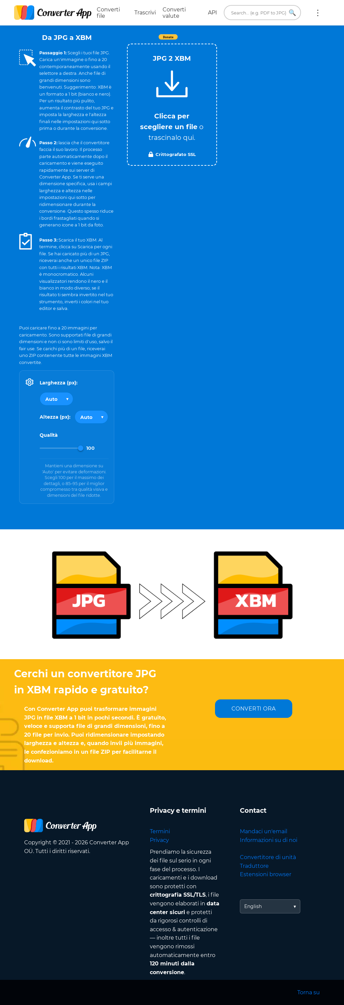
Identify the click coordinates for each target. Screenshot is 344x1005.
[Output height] (91, 417)
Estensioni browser (265, 874)
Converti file (108, 12)
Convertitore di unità (268, 857)
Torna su (308, 992)
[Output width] (56, 399)
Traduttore (254, 866)
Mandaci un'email (263, 831)
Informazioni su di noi (268, 840)
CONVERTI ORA (253, 708)
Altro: (318, 12)
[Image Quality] (61, 448)
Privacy (159, 840)
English (253, 906)
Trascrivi (145, 12)
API (212, 12)
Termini (160, 831)
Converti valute (174, 12)
